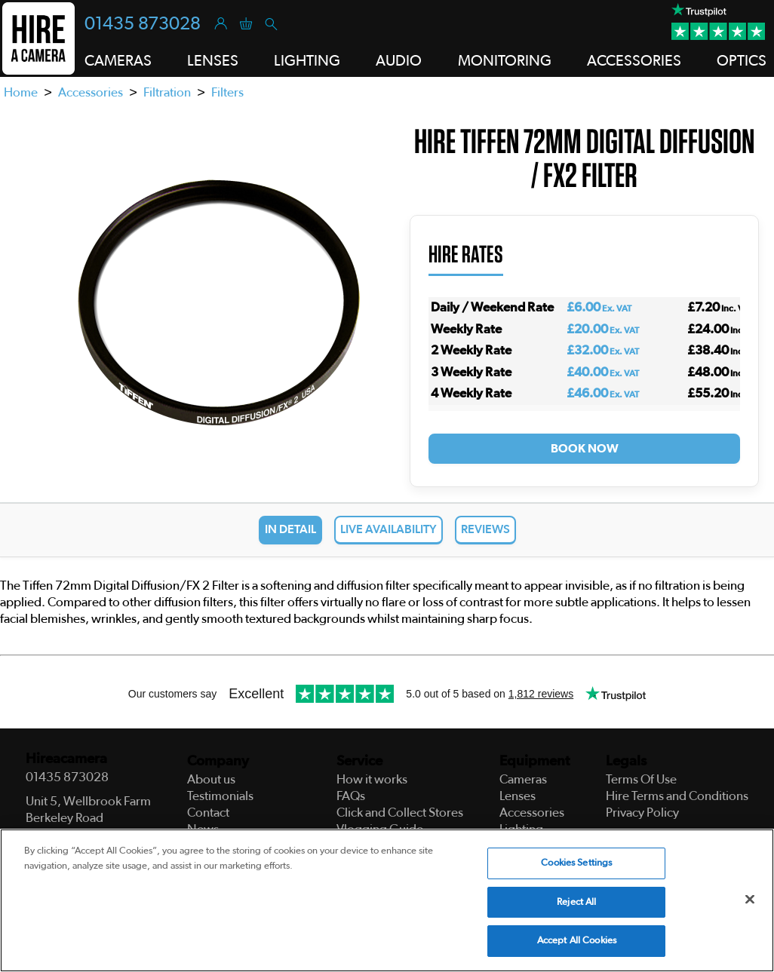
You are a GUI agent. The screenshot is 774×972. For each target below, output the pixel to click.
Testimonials (220, 796)
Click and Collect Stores (399, 812)
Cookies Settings (576, 863)
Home (21, 92)
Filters (227, 92)
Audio (399, 61)
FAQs (350, 796)
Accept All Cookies (576, 941)
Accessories (634, 61)
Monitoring (504, 61)
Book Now (585, 449)
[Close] (749, 899)
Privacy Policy (642, 812)
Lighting (307, 61)
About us (211, 779)
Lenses (212, 61)
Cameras (118, 61)
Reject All (576, 902)
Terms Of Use (641, 779)
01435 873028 (142, 24)
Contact (208, 812)
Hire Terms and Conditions (677, 796)
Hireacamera (66, 759)
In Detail (290, 529)
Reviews (485, 529)
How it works (371, 779)
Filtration (167, 92)
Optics (741, 61)
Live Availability (388, 529)
